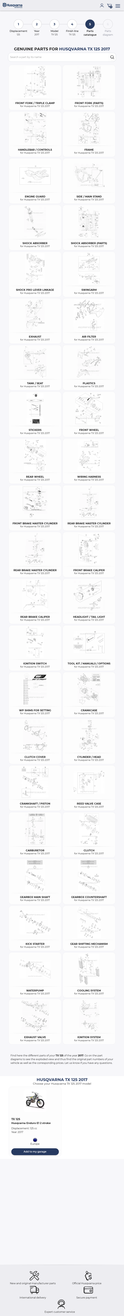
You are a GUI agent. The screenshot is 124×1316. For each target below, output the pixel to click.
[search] (112, 57)
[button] (35, 1100)
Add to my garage (35, 1151)
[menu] (117, 5)
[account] (102, 5)
